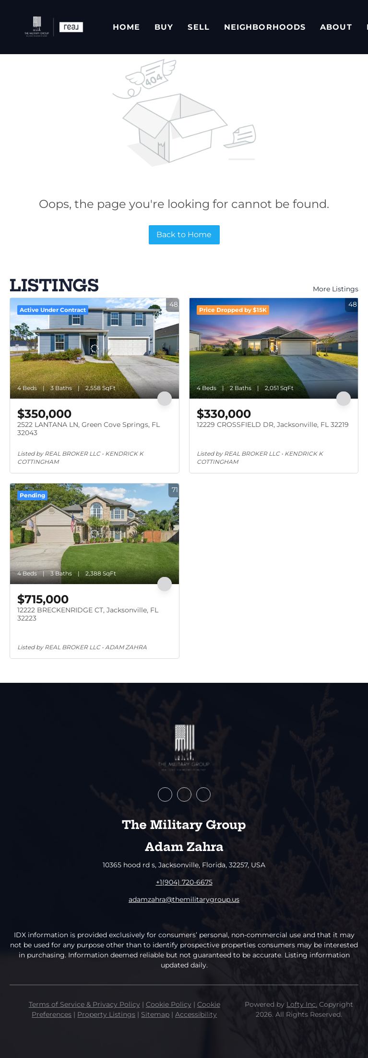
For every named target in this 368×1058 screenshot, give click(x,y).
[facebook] (165, 794)
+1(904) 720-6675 (184, 882)
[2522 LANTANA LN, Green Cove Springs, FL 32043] (94, 348)
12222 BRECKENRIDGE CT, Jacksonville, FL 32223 (87, 614)
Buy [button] (163, 27)
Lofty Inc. (301, 1004)
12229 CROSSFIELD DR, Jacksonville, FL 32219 (273, 424)
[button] (53, 27)
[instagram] (203, 794)
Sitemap (155, 1014)
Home (126, 27)
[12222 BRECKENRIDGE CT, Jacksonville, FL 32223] (94, 533)
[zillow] (184, 794)
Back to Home (184, 234)
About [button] (336, 27)
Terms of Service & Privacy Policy (84, 1004)
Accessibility (196, 1014)
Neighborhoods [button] (265, 27)
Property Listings (106, 1014)
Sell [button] (198, 27)
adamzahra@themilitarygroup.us (184, 899)
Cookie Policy (168, 1004)
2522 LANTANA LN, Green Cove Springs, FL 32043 (88, 428)
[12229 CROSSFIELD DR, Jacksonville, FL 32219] (274, 348)
